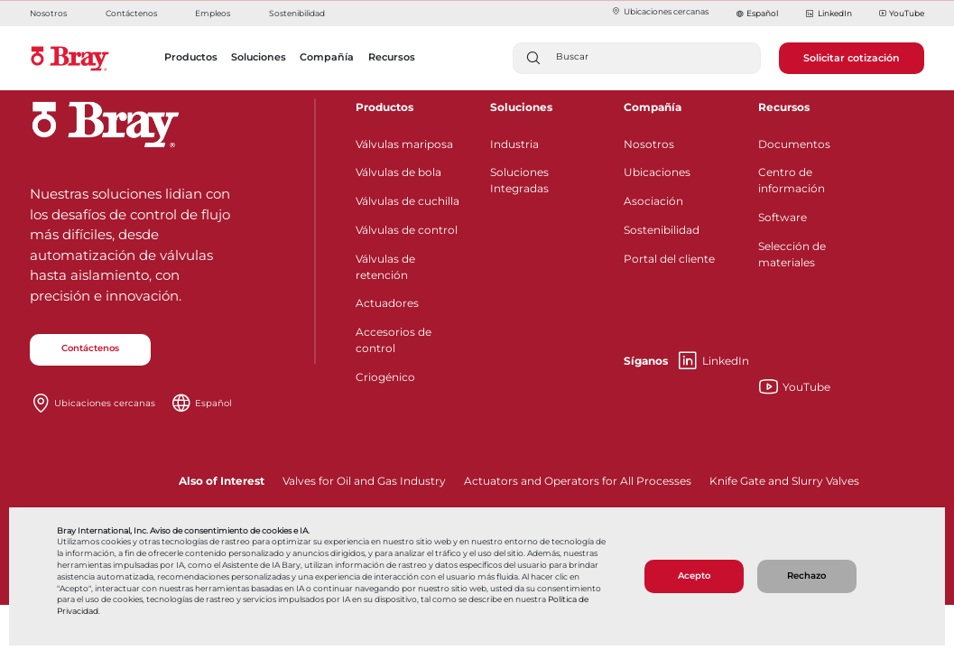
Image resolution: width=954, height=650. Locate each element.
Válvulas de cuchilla (407, 201)
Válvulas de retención (385, 267)
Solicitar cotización (851, 57)
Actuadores (387, 303)
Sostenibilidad (297, 13)
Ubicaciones (657, 172)
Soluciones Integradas (519, 180)
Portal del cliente (669, 258)
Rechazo (806, 575)
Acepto (694, 575)
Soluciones (521, 107)
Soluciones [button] (258, 57)
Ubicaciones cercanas (660, 11)
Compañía (652, 107)
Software (782, 217)
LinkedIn (828, 14)
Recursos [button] (391, 57)
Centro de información (791, 180)
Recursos (784, 107)
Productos (384, 107)
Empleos (212, 13)
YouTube (901, 14)
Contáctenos (131, 13)
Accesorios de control (393, 340)
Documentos (794, 144)
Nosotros (48, 13)
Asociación (653, 201)
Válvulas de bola (398, 172)
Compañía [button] (327, 57)
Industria (514, 144)
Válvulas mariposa (404, 144)
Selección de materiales (792, 254)
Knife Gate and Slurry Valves (784, 481)
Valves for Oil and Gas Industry (364, 481)
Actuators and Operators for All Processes (577, 481)
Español (762, 13)
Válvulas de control (407, 230)
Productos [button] (191, 57)
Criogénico (385, 377)
